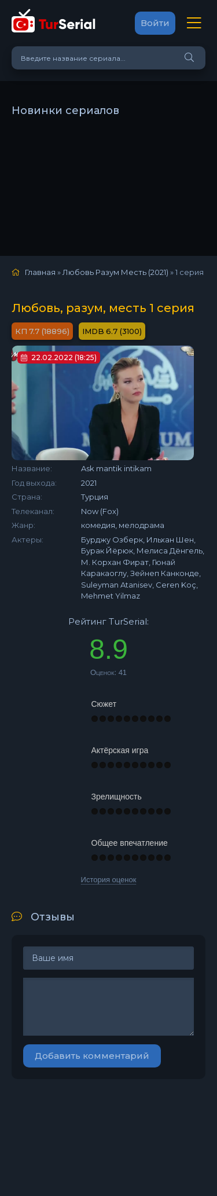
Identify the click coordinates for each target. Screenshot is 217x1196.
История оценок (109, 879)
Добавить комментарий (92, 1055)
